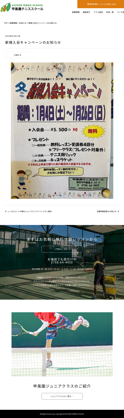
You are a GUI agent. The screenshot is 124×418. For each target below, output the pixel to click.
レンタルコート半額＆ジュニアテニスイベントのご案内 (30, 211)
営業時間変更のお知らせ (106, 211)
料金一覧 (110, 12)
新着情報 (76, 12)
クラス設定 (98, 12)
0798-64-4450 (62, 262)
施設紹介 (86, 12)
